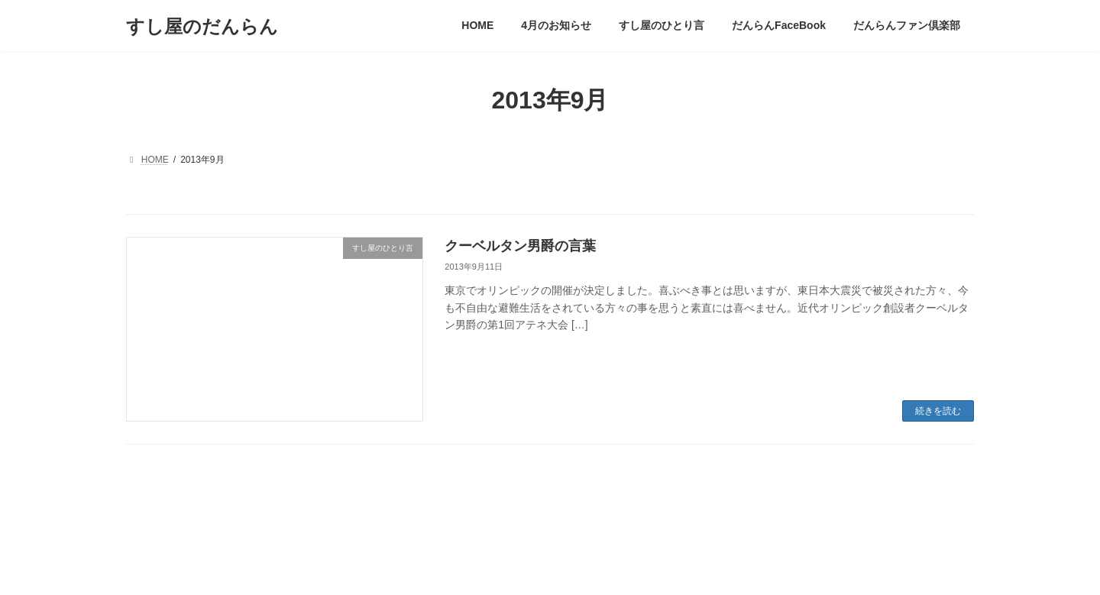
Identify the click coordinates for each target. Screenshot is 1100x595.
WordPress (482, 569)
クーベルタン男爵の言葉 (520, 246)
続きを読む (938, 411)
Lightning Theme (550, 569)
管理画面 (158, 507)
